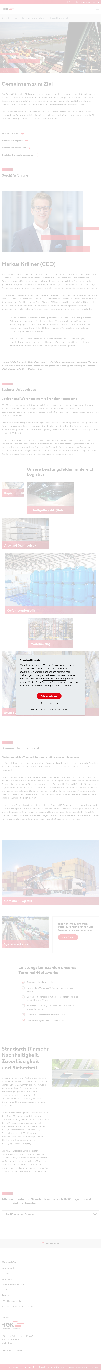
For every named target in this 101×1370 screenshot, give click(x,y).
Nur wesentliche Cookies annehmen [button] (49, 709)
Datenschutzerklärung (54, 678)
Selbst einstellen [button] (49, 703)
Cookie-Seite (35, 682)
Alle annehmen (49, 695)
